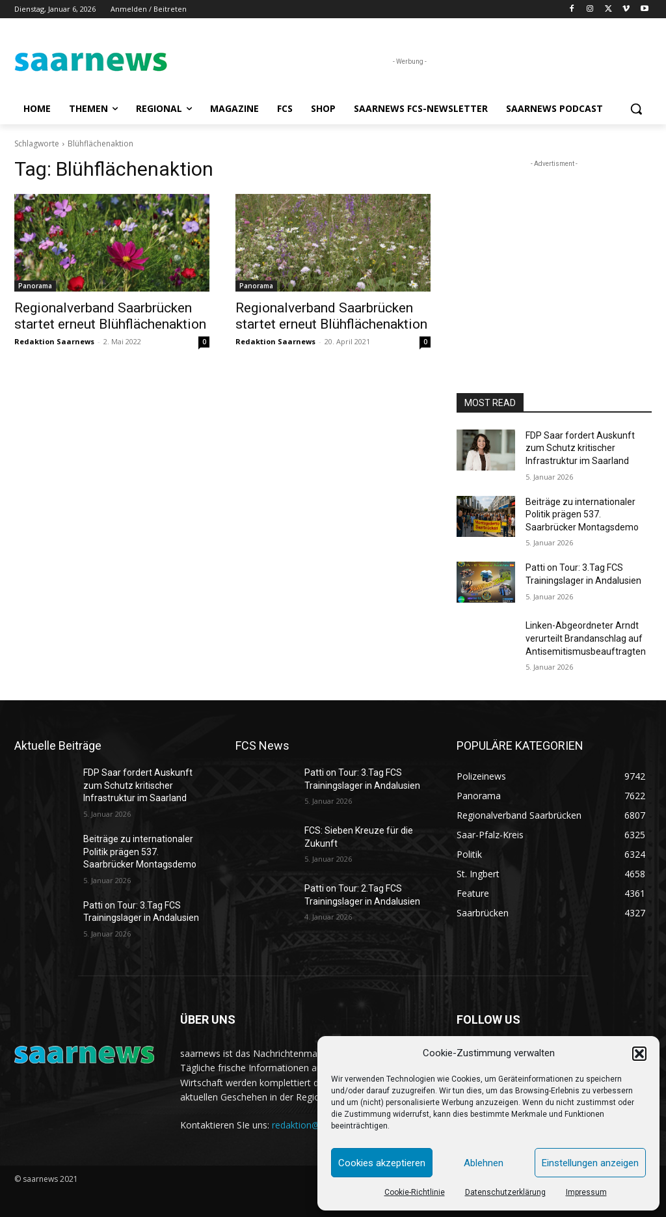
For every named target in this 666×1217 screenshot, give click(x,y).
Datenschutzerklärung (505, 1192)
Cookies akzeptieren (381, 1163)
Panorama (35, 285)
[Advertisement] (554, 252)
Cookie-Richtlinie (414, 1192)
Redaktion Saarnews (54, 341)
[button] (639, 1053)
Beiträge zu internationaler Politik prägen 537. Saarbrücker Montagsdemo (582, 514)
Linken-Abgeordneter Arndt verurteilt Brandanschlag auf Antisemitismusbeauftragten (586, 638)
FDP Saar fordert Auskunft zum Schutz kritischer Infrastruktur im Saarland (580, 448)
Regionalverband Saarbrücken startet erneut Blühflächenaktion (110, 316)
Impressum (586, 1192)
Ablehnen (483, 1163)
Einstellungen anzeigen (590, 1163)
